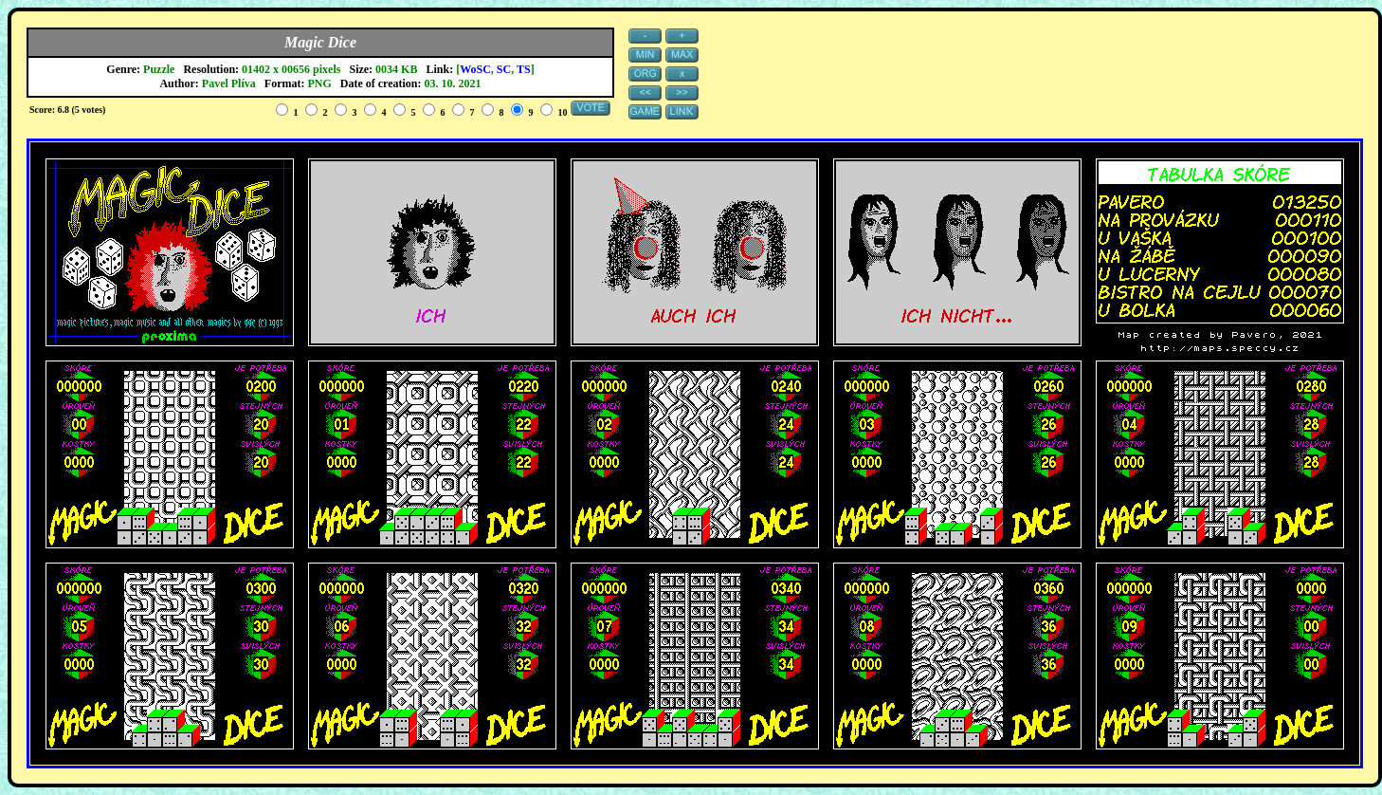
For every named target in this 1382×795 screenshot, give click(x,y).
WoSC (475, 69)
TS (524, 69)
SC (504, 69)
